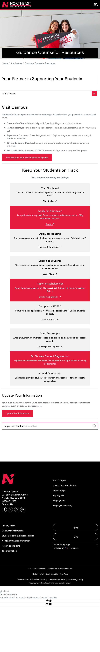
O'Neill (41, 571)
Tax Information (9, 548)
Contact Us (7, 501)
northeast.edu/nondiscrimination (51, 580)
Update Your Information (17, 411)
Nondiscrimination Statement (16, 538)
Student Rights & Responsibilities (18, 533)
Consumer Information (13, 528)
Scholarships (59, 488)
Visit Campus (59, 478)
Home (5, 63)
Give (75, 534)
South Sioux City (52, 571)
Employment (59, 498)
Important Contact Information (20, 423)
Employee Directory (62, 503)
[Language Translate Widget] (75, 542)
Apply (75, 525)
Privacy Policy (8, 523)
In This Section (8, 93)
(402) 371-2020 (9, 498)
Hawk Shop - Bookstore (64, 483)
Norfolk (35, 571)
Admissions (16, 63)
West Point (64, 571)
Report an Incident (11, 543)
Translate (72, 545)
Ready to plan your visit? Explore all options (27, 157)
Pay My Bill (58, 493)
